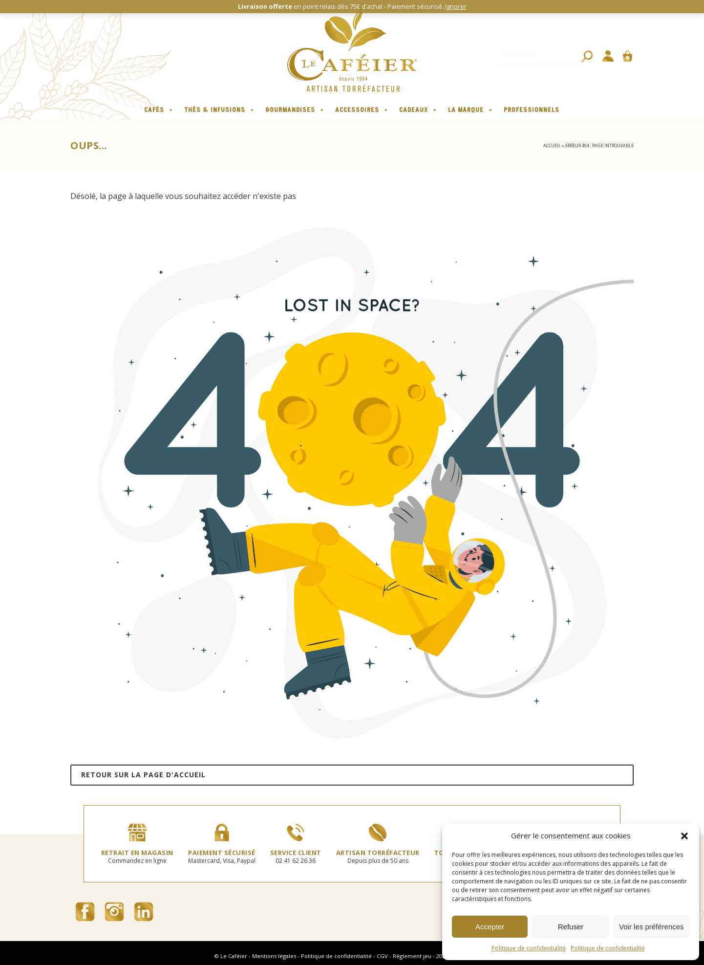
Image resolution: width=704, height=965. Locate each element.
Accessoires (362, 110)
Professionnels (531, 109)
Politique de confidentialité (528, 948)
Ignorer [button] (456, 6)
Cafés (159, 110)
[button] (684, 836)
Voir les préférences (651, 926)
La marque (471, 110)
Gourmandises (295, 110)
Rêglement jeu (412, 956)
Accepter (489, 926)
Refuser (571, 926)
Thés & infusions (220, 110)
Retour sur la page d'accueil (143, 774)
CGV (382, 956)
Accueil (552, 145)
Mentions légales (274, 956)
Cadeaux (418, 110)
